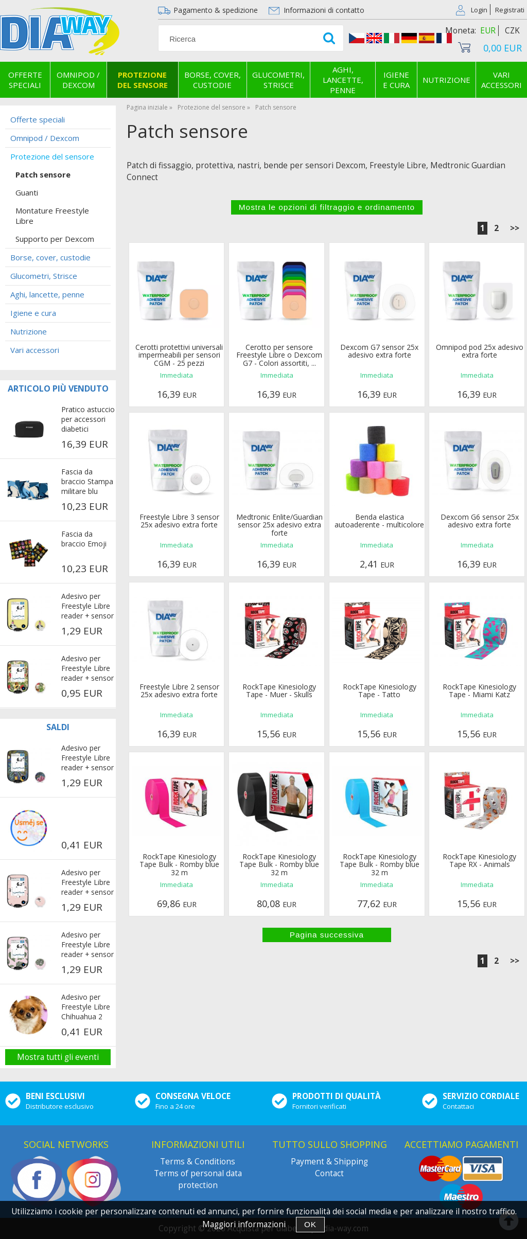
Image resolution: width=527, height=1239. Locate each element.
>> (514, 228)
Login (479, 9)
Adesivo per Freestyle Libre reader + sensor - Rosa (87, 945)
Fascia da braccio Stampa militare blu (87, 481)
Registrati (509, 9)
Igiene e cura (396, 79)
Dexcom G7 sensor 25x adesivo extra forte (379, 351)
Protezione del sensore (142, 79)
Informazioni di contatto (324, 10)
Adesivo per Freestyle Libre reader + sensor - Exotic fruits (87, 668)
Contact (329, 1173)
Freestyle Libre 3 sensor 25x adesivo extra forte (179, 520)
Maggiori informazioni (244, 1224)
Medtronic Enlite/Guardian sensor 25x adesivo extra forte (279, 525)
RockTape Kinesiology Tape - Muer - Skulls (279, 690)
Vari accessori (34, 350)
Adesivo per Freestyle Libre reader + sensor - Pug (87, 606)
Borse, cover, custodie (212, 79)
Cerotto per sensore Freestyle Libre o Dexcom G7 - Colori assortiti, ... (279, 355)
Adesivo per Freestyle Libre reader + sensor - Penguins (87, 883)
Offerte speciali (25, 79)
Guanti (26, 192)
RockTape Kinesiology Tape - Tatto (379, 690)
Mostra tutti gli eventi (58, 1057)
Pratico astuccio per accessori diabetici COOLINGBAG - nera (88, 419)
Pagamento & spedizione (215, 10)
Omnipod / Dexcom (78, 79)
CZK (512, 30)
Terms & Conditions (197, 1161)
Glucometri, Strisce (278, 79)
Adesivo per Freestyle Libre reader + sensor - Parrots (87, 758)
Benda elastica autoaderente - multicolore (379, 520)
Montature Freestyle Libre (52, 215)
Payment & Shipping (329, 1161)
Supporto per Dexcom (54, 239)
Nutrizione (446, 80)
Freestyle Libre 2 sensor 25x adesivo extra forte (179, 690)
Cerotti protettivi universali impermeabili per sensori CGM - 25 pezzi (179, 355)
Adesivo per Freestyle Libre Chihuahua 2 (85, 1006)
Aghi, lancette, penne (343, 79)
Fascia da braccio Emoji (84, 538)
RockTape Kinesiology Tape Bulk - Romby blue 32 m (179, 864)
